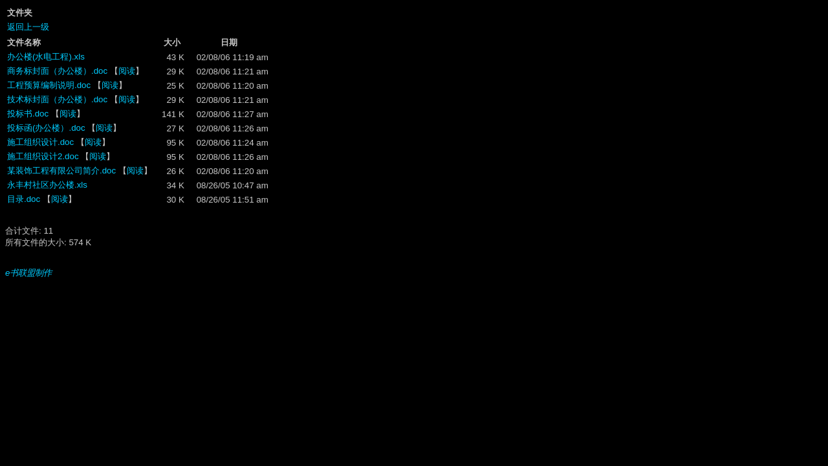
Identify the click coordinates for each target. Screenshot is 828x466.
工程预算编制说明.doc (49, 85)
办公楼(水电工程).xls (46, 56)
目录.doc (23, 199)
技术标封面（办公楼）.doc (57, 99)
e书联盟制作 (28, 273)
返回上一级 (28, 27)
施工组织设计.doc (40, 142)
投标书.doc (28, 113)
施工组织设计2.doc (43, 156)
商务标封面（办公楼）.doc (57, 71)
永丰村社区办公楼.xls (47, 185)
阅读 (126, 71)
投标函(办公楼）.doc (46, 128)
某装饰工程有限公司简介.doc (61, 170)
